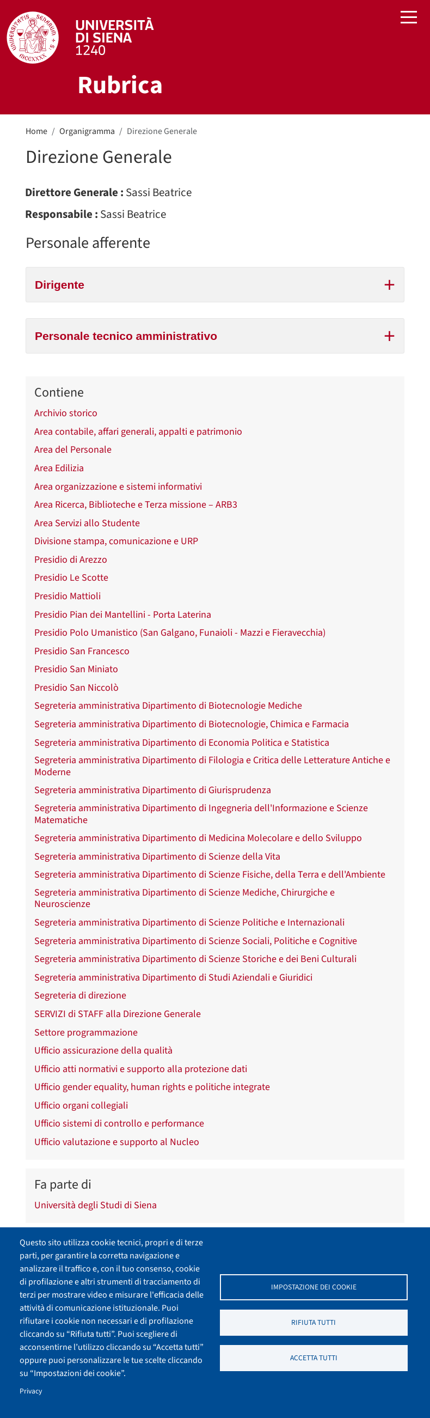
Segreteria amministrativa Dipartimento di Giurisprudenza (152, 790)
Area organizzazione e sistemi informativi (118, 487)
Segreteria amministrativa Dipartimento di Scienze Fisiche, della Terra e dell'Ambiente (209, 875)
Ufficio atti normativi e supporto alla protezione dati (140, 1069)
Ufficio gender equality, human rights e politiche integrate (152, 1087)
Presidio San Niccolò (76, 688)
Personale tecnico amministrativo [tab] (215, 334)
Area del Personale (73, 450)
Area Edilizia (59, 468)
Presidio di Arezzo (70, 560)
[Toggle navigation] (408, 18)
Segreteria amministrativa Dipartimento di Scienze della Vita (157, 857)
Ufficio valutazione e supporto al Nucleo (116, 1142)
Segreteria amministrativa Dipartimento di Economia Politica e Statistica (181, 743)
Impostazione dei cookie (314, 1287)
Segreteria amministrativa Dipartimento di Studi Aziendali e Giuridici (173, 978)
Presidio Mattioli (67, 597)
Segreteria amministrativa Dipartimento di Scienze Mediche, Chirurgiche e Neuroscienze (184, 898)
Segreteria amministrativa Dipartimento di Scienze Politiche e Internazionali (189, 923)
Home (36, 131)
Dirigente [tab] (215, 283)
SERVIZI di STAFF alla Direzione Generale (117, 1014)
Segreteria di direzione (80, 996)
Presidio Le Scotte (71, 578)
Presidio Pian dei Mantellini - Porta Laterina (122, 615)
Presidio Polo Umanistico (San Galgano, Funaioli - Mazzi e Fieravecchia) (179, 633)
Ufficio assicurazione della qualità (103, 1051)
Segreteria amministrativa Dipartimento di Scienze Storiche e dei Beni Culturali (195, 959)
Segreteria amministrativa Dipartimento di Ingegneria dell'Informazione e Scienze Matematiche (201, 814)
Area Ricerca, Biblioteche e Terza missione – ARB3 (135, 505)
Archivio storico (65, 413)
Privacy (31, 1391)
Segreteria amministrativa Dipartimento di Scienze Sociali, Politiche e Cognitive (195, 941)
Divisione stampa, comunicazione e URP (116, 541)
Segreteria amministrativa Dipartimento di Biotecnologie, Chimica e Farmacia (191, 725)
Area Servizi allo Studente (87, 524)
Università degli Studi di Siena (95, 1206)
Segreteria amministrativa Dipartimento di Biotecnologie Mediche (168, 706)
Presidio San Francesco (82, 652)
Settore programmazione (86, 1033)
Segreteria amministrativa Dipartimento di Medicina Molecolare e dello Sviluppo (198, 838)
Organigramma (87, 131)
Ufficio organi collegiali (81, 1106)
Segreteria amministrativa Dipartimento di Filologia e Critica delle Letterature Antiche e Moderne (212, 766)
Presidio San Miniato (76, 669)
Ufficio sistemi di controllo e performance (119, 1124)
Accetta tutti (313, 1358)
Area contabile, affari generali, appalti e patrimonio (138, 432)
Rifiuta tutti (313, 1322)
